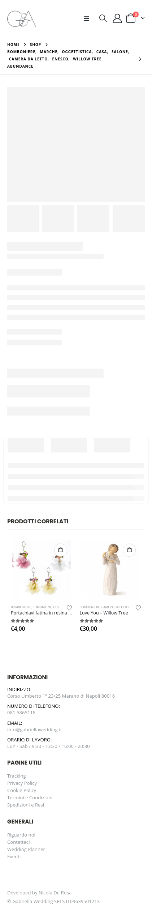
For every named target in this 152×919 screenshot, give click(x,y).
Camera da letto (115, 607)
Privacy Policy (22, 783)
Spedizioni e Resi (25, 804)
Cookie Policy (21, 790)
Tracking (16, 776)
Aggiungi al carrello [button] (60, 550)
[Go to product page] (41, 569)
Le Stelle (60, 607)
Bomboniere (21, 607)
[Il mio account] (117, 18)
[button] (89, 18)
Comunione (42, 607)
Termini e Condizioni (29, 797)
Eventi (14, 856)
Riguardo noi (21, 834)
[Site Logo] (21, 18)
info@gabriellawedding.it (34, 729)
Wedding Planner (26, 849)
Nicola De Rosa (55, 892)
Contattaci (18, 842)
